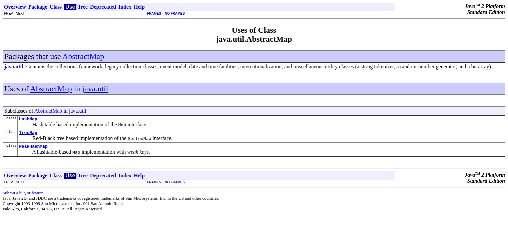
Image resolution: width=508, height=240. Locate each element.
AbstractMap (83, 56)
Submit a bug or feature (23, 195)
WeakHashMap (33, 149)
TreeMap (28, 134)
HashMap (28, 120)
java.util (95, 88)
